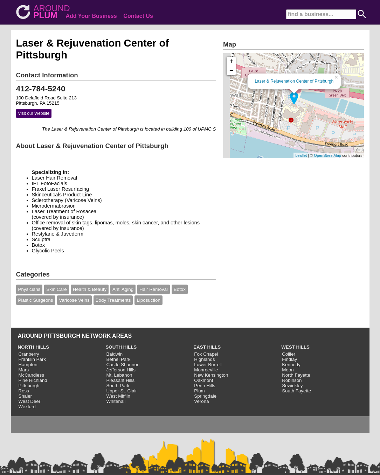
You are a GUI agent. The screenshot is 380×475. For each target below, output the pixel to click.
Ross (24, 390)
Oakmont (203, 380)
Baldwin (114, 354)
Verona (201, 401)
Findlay (289, 359)
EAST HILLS (207, 347)
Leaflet (301, 155)
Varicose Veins (74, 300)
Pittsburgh (29, 385)
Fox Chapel (206, 354)
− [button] (231, 71)
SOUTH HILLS (121, 347)
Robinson (292, 380)
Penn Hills (204, 385)
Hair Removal (153, 289)
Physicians (29, 289)
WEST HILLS (295, 347)
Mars (24, 369)
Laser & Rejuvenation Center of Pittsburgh (294, 81)
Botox (180, 289)
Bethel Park (118, 359)
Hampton (28, 364)
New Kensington (211, 375)
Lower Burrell (208, 364)
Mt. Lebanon (119, 375)
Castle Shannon (122, 364)
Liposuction (148, 300)
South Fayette (296, 390)
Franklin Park (32, 359)
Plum (199, 390)
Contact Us (138, 16)
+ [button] (231, 61)
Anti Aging (122, 289)
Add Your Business (91, 16)
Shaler (25, 396)
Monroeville (206, 369)
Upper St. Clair (121, 390)
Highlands (204, 359)
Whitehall (115, 401)
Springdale (205, 396)
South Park (117, 385)
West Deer (30, 401)
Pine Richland (33, 380)
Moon (287, 369)
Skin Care (56, 289)
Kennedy (291, 364)
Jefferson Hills (120, 369)
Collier (288, 354)
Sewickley (292, 385)
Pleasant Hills (120, 380)
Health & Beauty (89, 289)
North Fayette (296, 375)
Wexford (27, 406)
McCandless (31, 375)
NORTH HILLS (33, 347)
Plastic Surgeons (35, 300)
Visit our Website (34, 113)
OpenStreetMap (327, 155)
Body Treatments (113, 300)
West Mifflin (118, 396)
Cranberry (29, 354)
